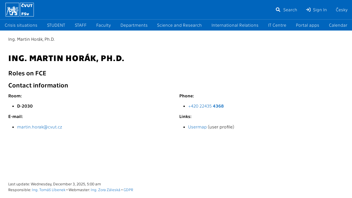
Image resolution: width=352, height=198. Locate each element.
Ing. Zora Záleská (105, 189)
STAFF (81, 25)
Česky (342, 9)
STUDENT (56, 25)
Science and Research (179, 25)
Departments (134, 25)
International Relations (234, 25)
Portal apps (307, 25)
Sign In (316, 9)
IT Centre (277, 25)
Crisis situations (21, 25)
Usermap (197, 126)
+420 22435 (206, 105)
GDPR (128, 189)
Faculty (103, 25)
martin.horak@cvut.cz (39, 126)
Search (286, 9)
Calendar (338, 25)
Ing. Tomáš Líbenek (48, 189)
